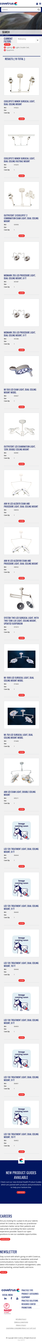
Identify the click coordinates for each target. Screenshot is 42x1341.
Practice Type (27, 1290)
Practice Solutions (30, 1300)
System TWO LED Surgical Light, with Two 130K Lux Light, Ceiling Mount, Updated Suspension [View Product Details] (21, 620)
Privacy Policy (21, 1325)
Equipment (26, 1297)
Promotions (27, 1307)
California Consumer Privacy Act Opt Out (21, 1328)
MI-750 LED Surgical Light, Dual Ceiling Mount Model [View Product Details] (18, 736)
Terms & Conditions (21, 1322)
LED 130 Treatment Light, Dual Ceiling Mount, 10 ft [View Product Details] (21, 1135)
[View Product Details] (21, 82)
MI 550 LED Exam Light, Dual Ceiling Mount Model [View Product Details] (20, 391)
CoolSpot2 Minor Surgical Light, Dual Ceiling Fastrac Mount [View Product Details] (19, 160)
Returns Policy (21, 1319)
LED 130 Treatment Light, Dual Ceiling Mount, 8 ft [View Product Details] (21, 1021)
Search (7, 35)
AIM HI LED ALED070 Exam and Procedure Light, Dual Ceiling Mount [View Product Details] (21, 505)
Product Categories (30, 1293)
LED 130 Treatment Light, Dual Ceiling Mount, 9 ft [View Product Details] (21, 1078)
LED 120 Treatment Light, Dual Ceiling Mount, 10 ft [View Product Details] (21, 964)
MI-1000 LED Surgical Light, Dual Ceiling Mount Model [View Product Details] (19, 679)
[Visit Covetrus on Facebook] (11, 1298)
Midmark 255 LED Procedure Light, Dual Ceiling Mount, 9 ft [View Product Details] (20, 334)
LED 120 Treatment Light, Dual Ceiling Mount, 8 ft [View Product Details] (21, 850)
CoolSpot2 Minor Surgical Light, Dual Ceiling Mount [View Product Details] (19, 103)
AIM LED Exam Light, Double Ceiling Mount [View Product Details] (20, 793)
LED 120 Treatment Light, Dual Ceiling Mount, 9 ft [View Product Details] (21, 907)
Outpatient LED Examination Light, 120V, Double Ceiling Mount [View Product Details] (19, 448)
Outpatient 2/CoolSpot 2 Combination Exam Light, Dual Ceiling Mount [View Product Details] (21, 218)
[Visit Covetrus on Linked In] (5, 1298)
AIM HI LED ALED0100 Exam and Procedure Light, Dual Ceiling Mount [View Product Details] (21, 562)
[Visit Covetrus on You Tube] (17, 1298)
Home (2, 35)
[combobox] (20, 9)
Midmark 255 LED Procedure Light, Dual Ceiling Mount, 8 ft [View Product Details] (20, 277)
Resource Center (29, 1304)
